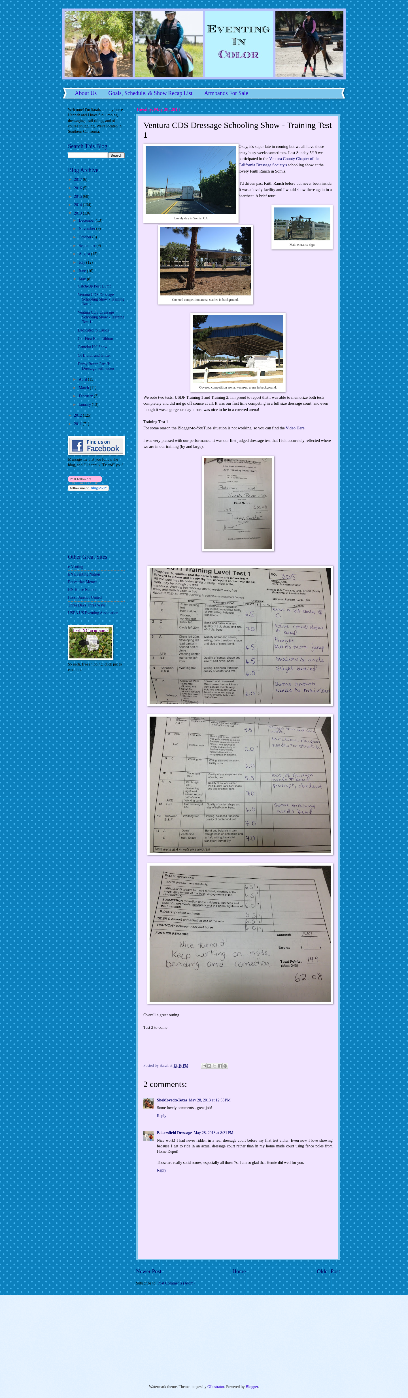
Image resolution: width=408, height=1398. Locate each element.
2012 (78, 415)
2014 (78, 205)
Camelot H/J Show (92, 347)
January (85, 404)
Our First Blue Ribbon (95, 339)
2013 (78, 213)
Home (239, 1271)
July (82, 262)
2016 (78, 188)
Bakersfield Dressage (174, 1133)
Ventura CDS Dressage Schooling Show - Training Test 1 (101, 317)
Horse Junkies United (85, 597)
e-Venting (75, 566)
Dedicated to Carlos (93, 330)
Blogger (252, 1387)
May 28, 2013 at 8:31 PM (213, 1133)
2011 (78, 424)
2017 (78, 179)
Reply (161, 1116)
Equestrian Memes (82, 582)
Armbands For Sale (226, 93)
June (83, 271)
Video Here (295, 428)
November (87, 228)
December (87, 220)
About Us (86, 93)
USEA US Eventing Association (93, 613)
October (85, 237)
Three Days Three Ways (87, 605)
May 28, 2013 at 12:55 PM (210, 1100)
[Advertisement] (85, 715)
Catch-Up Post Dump (94, 286)
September (87, 246)
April (83, 379)
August (85, 254)
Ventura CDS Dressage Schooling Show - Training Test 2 (101, 299)
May (83, 279)
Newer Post (149, 1271)
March (84, 388)
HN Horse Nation (81, 589)
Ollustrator (215, 1387)
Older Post (328, 1271)
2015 (78, 196)
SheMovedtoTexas (172, 1100)
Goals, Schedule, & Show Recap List (150, 93)
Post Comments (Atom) (176, 1283)
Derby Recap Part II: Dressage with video (96, 366)
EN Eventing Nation (84, 574)
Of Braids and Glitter (94, 355)
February (86, 396)
